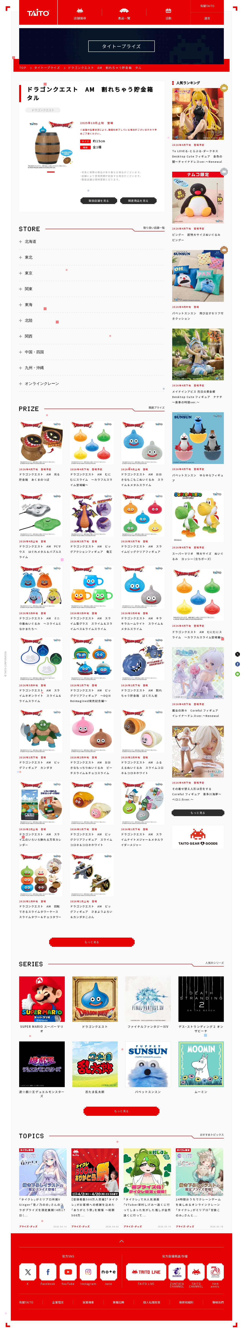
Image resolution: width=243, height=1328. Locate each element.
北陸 (28, 320)
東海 (28, 305)
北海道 (30, 241)
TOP (22, 68)
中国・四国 (34, 352)
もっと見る (92, 942)
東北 (28, 257)
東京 (28, 273)
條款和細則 (186, 1302)
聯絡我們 (218, 1302)
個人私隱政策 (151, 1302)
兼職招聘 (118, 1302)
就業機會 (88, 1302)
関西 (28, 336)
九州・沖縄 (34, 368)
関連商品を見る (138, 201)
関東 (28, 289)
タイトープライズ (47, 68)
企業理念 (58, 1302)
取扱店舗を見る (99, 201)
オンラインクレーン (42, 383)
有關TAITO (207, 6)
